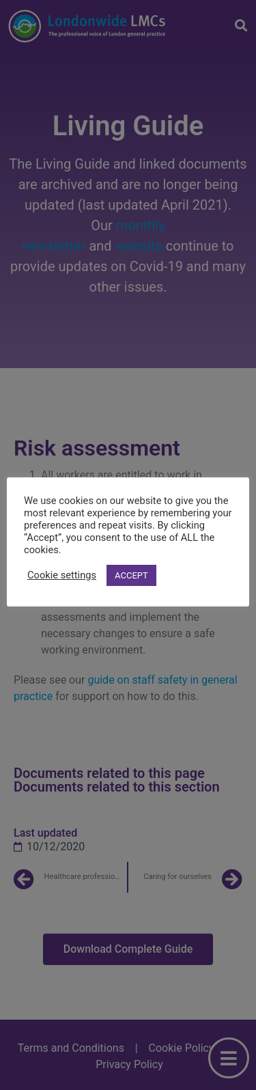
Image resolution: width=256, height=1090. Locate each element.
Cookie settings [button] (61, 575)
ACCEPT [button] (131, 575)
